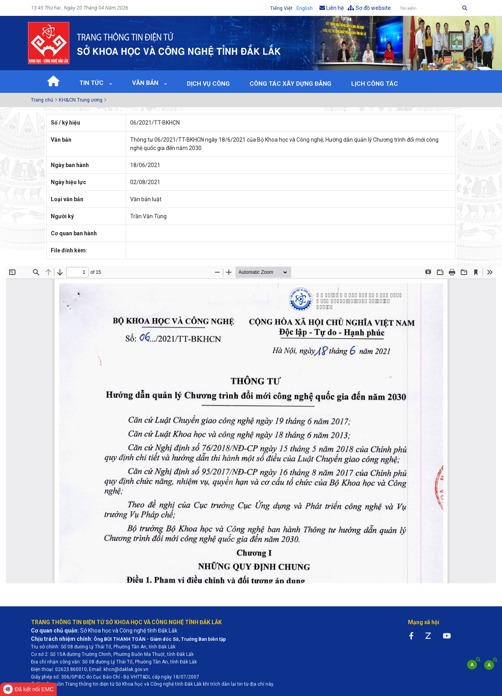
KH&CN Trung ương (80, 100)
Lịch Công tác (374, 83)
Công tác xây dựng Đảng (290, 83)
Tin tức (92, 83)
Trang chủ (42, 100)
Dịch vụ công (208, 83)
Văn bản (146, 83)
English (304, 8)
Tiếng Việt (281, 8)
